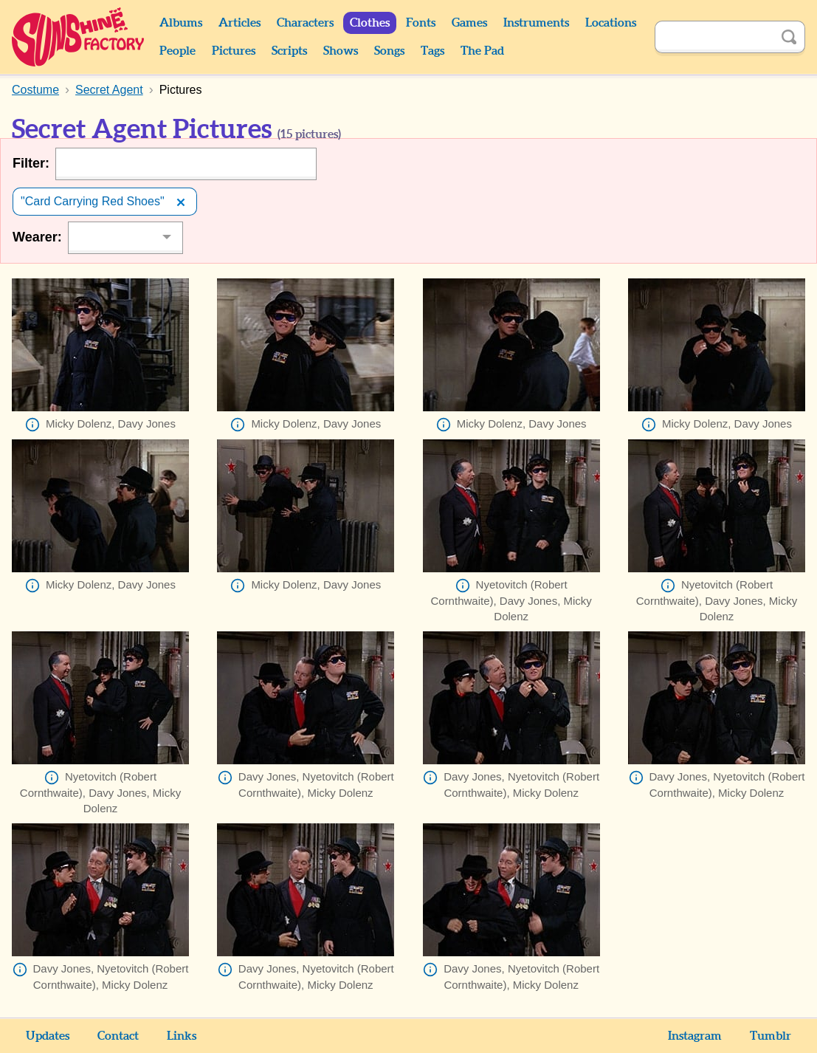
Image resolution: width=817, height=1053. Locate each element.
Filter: (31, 163)
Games (469, 23)
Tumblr (770, 1036)
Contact (118, 1036)
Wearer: (37, 237)
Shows (340, 51)
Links (181, 1036)
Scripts (289, 51)
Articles (239, 23)
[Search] (714, 37)
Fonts (420, 23)
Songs (389, 51)
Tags (432, 51)
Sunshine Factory (78, 36)
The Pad (482, 51)
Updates (47, 1036)
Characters (305, 23)
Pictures (233, 51)
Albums (180, 23)
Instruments (536, 23)
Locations (610, 23)
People (177, 51)
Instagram (695, 1036)
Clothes (370, 23)
